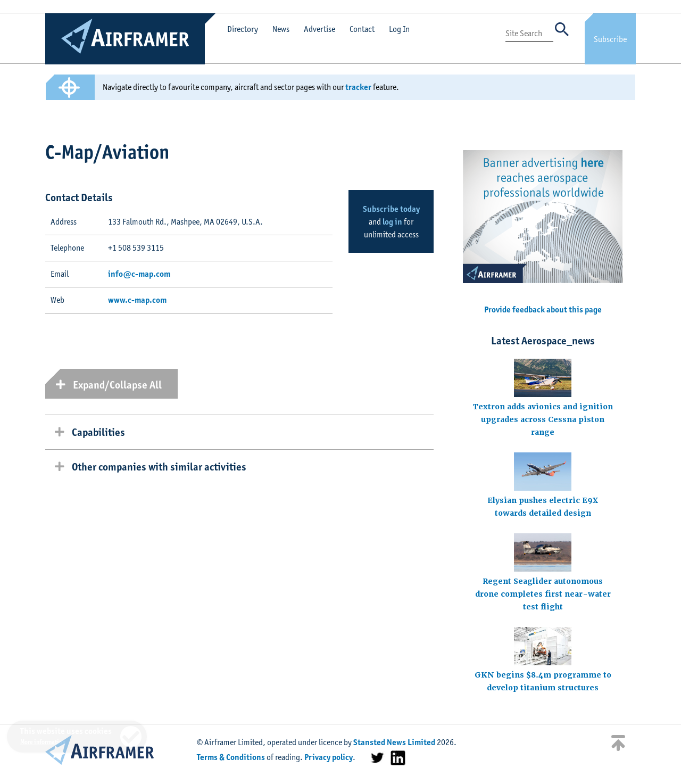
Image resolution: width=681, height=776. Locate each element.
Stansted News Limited (394, 742)
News (280, 29)
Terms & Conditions (231, 757)
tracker (358, 87)
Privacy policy (328, 757)
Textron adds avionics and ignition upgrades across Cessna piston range (543, 419)
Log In (399, 29)
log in (392, 222)
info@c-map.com (139, 274)
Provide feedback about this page (543, 309)
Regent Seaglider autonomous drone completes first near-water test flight (543, 594)
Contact (362, 29)
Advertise (319, 29)
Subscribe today (391, 209)
